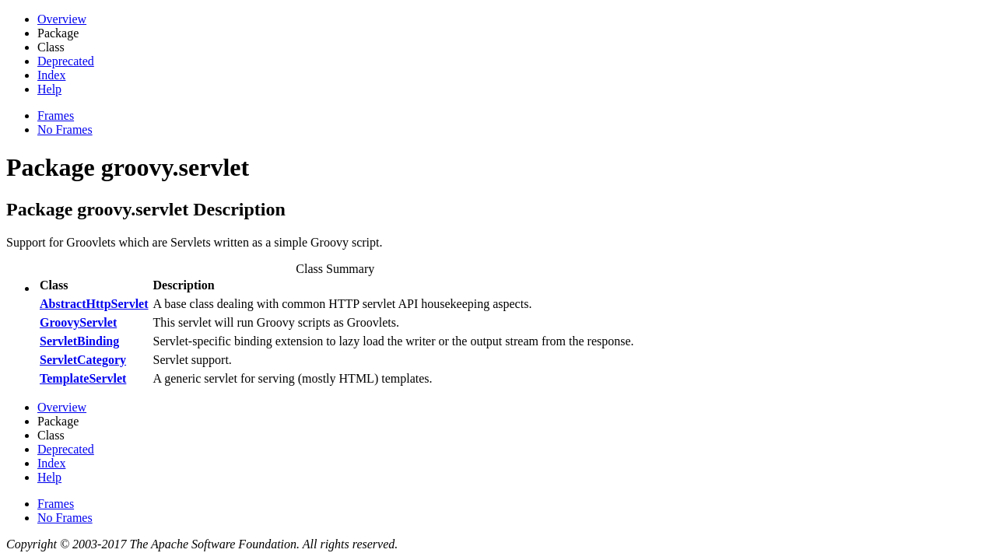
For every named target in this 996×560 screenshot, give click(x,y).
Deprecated (65, 61)
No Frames (65, 129)
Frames (55, 115)
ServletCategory (83, 359)
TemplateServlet (83, 378)
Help (49, 89)
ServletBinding (79, 341)
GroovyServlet (78, 322)
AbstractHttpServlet (94, 303)
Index (51, 75)
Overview (61, 19)
